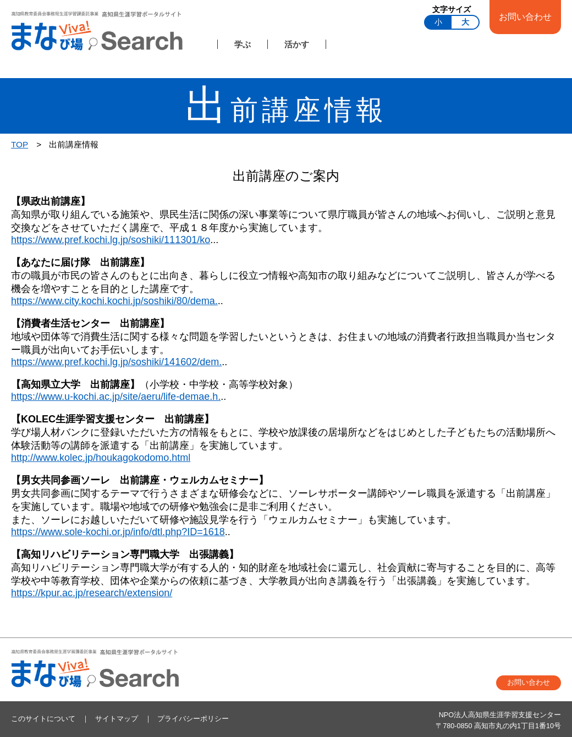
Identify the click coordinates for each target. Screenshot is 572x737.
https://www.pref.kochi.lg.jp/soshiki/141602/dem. (116, 361)
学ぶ (242, 44)
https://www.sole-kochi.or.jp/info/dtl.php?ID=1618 (118, 531)
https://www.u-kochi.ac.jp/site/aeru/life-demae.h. (116, 396)
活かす (296, 44)
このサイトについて (43, 719)
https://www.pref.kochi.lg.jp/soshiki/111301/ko (110, 239)
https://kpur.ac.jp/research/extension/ (91, 592)
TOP (19, 144)
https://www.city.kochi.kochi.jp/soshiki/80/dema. (114, 300)
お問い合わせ (525, 16)
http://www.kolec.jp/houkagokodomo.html (100, 457)
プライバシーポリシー (193, 719)
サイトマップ (116, 719)
